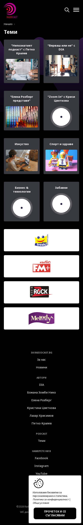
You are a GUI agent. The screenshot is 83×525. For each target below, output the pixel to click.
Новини (41, 367)
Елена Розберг (41, 400)
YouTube (41, 473)
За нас (41, 359)
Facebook (41, 458)
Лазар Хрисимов (41, 415)
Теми (41, 441)
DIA (41, 385)
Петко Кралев (42, 423)
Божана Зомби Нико (41, 392)
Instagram (41, 466)
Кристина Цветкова (41, 408)
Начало (8, 24)
